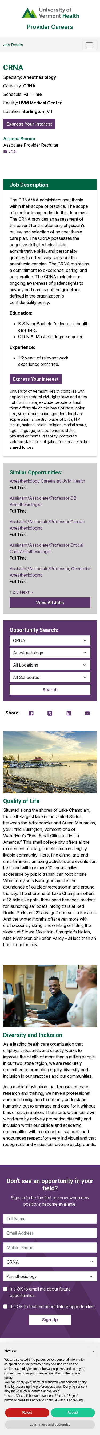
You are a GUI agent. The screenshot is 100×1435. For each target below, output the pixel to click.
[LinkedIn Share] (68, 712)
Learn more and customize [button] (50, 1424)
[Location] (50, 665)
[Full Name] (50, 1219)
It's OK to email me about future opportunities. (40, 1292)
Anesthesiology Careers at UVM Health (47, 481)
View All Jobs (50, 602)
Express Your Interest (29, 124)
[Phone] (50, 1247)
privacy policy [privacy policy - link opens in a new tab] (40, 1364)
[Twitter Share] (50, 712)
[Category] (50, 640)
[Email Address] (50, 1233)
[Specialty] (50, 653)
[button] (93, 1351)
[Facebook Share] (31, 712)
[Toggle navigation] (89, 45)
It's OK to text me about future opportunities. (52, 1306)
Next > (26, 592)
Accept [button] (72, 1412)
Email (10, 151)
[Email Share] (87, 712)
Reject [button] (27, 1412)
